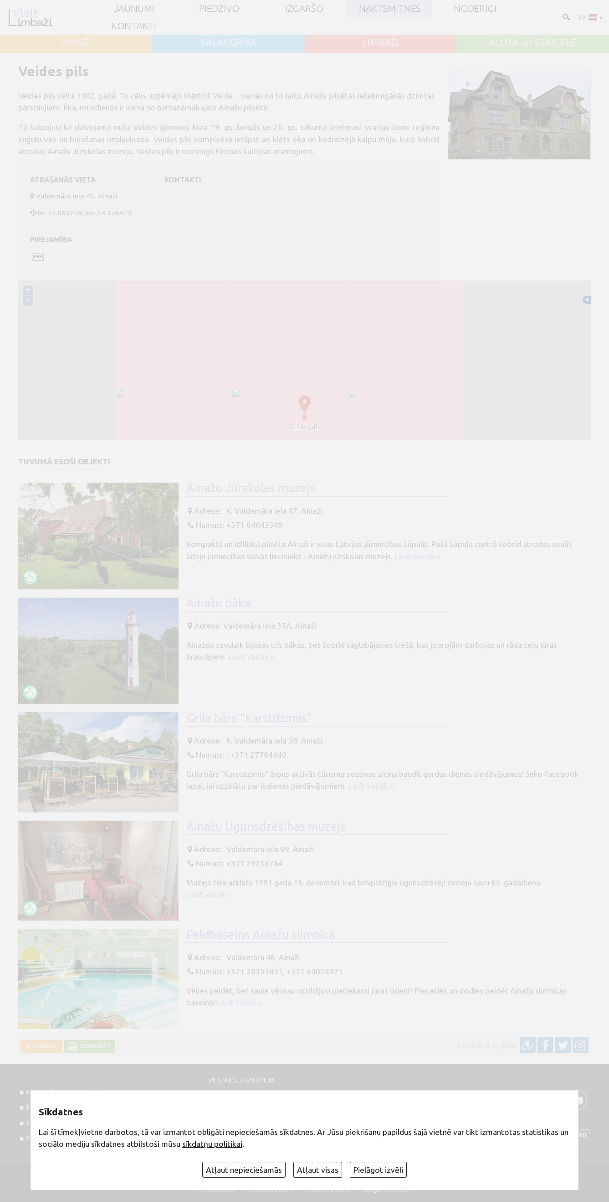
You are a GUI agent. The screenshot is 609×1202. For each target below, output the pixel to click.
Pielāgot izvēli (378, 1170)
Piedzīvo (219, 9)
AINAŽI (76, 42)
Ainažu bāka (218, 602)
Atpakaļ (43, 1046)
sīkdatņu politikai (212, 1144)
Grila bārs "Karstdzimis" (249, 717)
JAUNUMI (134, 9)
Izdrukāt (94, 1046)
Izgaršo (304, 9)
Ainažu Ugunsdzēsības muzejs (266, 826)
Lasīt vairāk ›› (417, 556)
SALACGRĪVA (228, 42)
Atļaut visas (317, 1170)
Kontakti (134, 26)
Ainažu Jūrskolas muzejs (251, 487)
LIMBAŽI (380, 42)
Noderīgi (475, 9)
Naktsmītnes (389, 9)
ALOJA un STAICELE (532, 42)
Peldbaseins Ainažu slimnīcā (260, 934)
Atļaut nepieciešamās (244, 1170)
